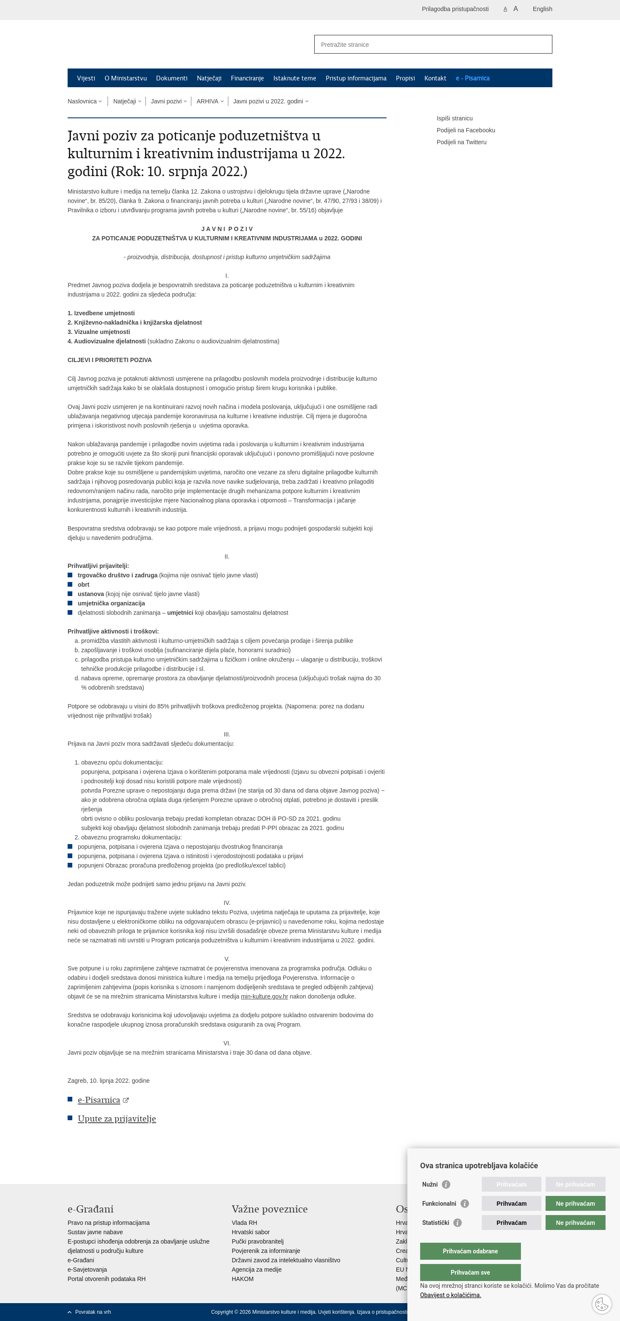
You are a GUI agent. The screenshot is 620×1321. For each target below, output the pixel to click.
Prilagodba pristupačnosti (455, 9)
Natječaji (209, 78)
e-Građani (81, 1260)
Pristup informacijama (356, 78)
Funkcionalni (439, 1220)
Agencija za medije (257, 1269)
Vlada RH (244, 1222)
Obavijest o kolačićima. (450, 1295)
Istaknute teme (294, 78)
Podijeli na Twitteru (455, 142)
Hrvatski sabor (251, 1232)
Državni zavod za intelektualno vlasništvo (286, 1260)
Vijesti (86, 78)
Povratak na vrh (93, 1312)
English (542, 9)
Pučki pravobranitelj (258, 1241)
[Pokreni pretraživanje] (542, 44)
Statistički (435, 1239)
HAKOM (242, 1278)
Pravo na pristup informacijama (109, 1222)
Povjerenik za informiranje (266, 1250)
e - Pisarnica (472, 78)
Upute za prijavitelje (117, 1118)
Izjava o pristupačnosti (382, 1312)
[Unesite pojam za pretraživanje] (424, 44)
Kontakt (435, 78)
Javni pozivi (166, 101)
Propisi (405, 78)
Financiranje (247, 78)
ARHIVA (207, 101)
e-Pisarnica (99, 1100)
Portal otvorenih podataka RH (107, 1278)
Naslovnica (82, 101)
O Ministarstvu (126, 78)
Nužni (430, 1201)
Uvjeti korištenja (336, 1312)
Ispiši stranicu (449, 119)
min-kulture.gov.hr (264, 996)
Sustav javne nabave (95, 1232)
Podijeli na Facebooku (460, 130)
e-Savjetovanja (87, 1269)
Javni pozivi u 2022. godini (268, 101)
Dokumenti (172, 78)
